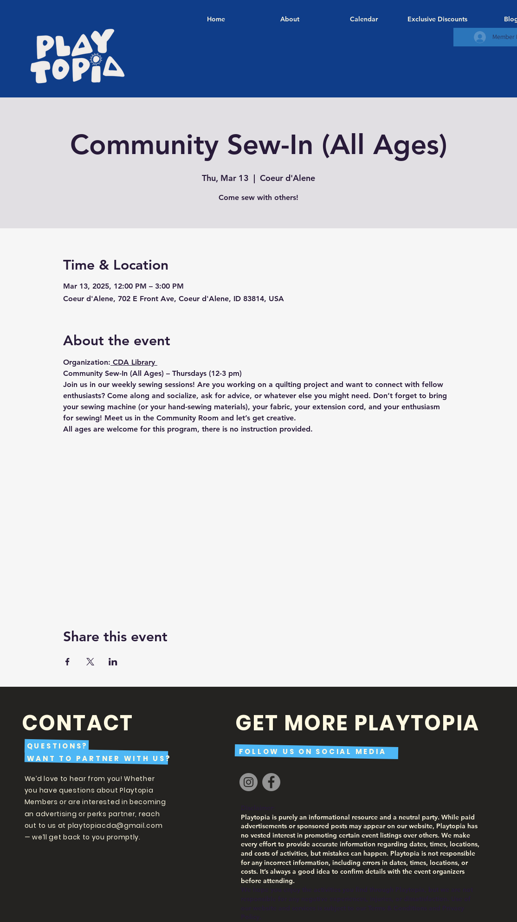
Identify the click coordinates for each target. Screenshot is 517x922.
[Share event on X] (90, 661)
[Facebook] (271, 782)
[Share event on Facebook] (67, 661)
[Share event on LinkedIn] (113, 661)
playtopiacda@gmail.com (115, 825)
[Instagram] (248, 782)
